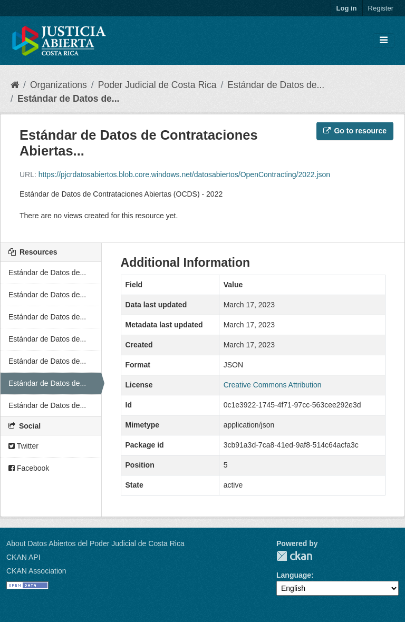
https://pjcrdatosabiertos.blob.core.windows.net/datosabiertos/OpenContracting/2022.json (184, 174)
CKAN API (23, 557)
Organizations (58, 85)
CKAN (294, 555)
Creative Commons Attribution (273, 385)
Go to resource (355, 131)
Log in (346, 8)
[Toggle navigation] (383, 40)
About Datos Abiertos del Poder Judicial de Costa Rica (95, 543)
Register (380, 8)
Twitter (23, 446)
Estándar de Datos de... (275, 85)
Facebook (28, 468)
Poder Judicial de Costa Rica (157, 85)
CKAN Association (36, 571)
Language (293, 575)
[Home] (15, 85)
